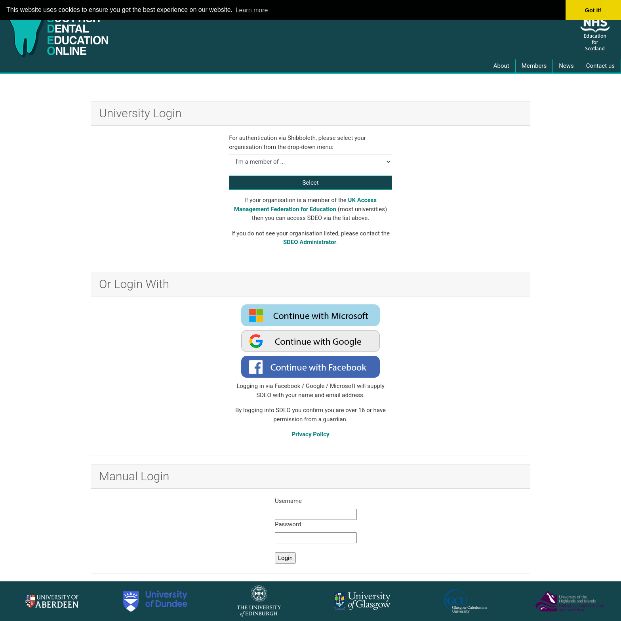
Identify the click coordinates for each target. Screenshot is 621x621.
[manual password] (316, 538)
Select (310, 182)
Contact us (600, 65)
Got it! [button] (593, 10)
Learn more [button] (252, 10)
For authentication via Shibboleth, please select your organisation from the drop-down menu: (297, 142)
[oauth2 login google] (310, 341)
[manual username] (316, 514)
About (501, 65)
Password (288, 524)
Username (288, 500)
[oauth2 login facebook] (310, 367)
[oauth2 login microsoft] (310, 315)
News (566, 65)
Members (534, 65)
